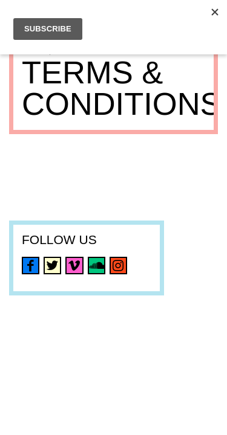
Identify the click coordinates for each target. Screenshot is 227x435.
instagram (118, 265)
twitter (52, 265)
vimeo (74, 265)
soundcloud (96, 265)
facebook (30, 265)
